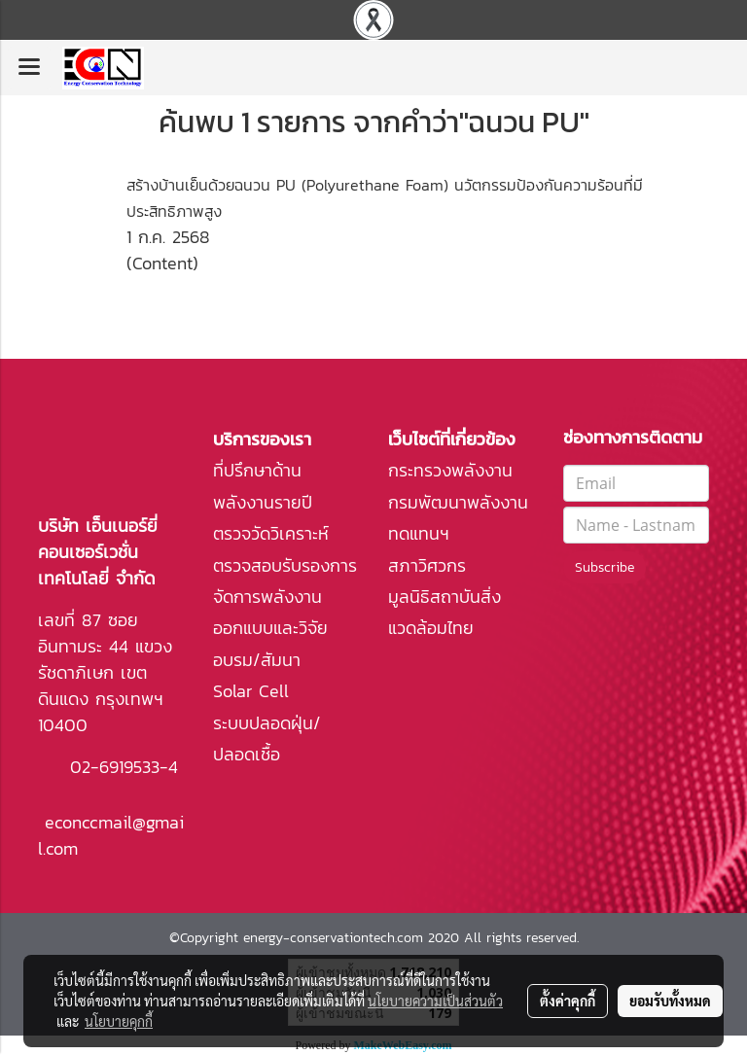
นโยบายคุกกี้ (119, 1021)
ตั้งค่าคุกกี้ (567, 1000)
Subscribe (604, 567)
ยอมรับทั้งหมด (670, 1000)
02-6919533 (115, 767)
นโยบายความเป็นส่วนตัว (435, 1000)
